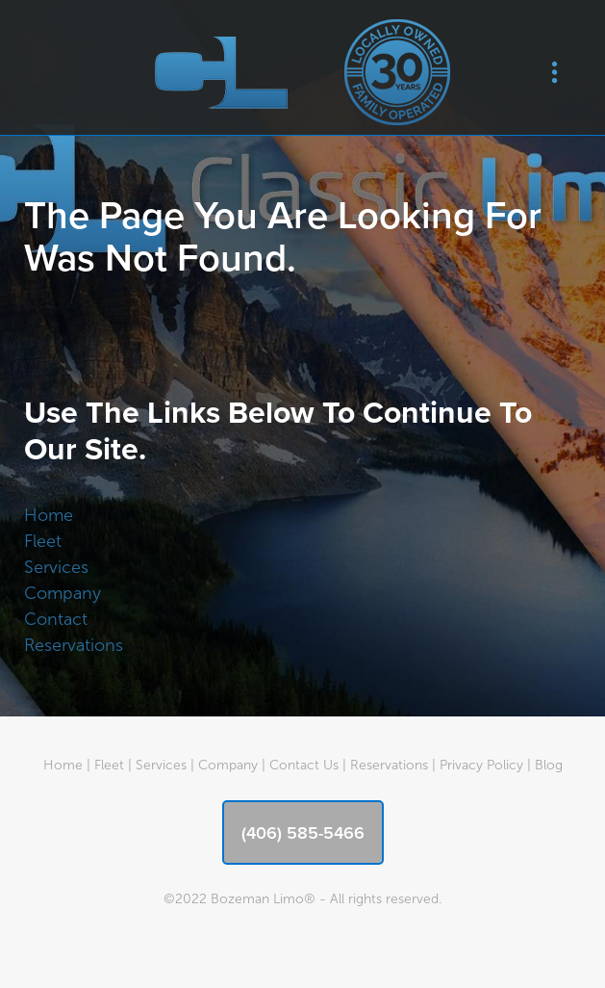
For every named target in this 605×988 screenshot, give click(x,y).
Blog (549, 765)
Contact (56, 619)
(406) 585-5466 (303, 832)
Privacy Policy (481, 765)
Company (62, 593)
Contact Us (304, 765)
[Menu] (554, 73)
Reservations (73, 645)
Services (56, 567)
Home (48, 515)
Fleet (43, 541)
